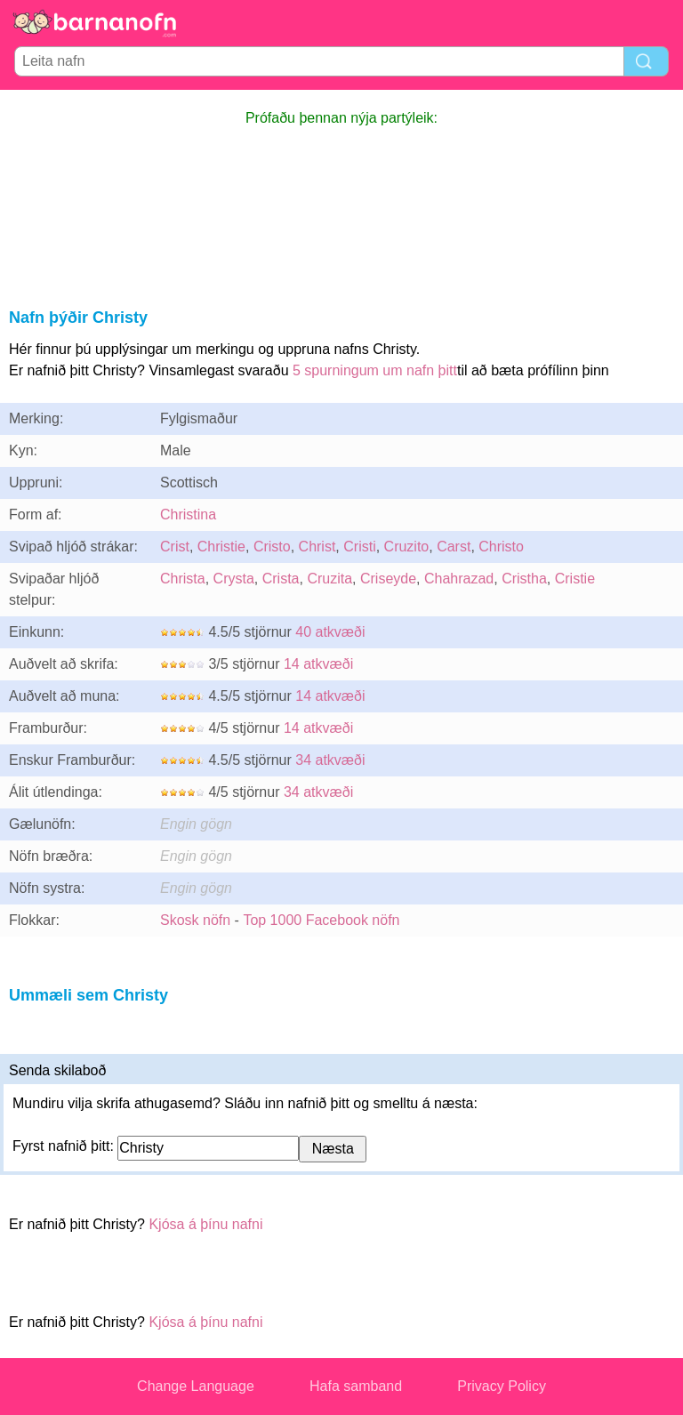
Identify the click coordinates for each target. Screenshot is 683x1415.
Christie (221, 546)
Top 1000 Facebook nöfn (321, 920)
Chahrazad (459, 578)
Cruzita (329, 578)
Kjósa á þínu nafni (205, 1224)
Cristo (272, 546)
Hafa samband (355, 1386)
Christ (317, 546)
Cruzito (407, 546)
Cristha (524, 578)
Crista (281, 578)
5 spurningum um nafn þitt (375, 370)
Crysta (233, 578)
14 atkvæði (318, 663)
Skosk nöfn (195, 920)
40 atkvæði (330, 631)
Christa (182, 578)
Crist (174, 546)
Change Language (195, 1386)
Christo (501, 546)
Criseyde (388, 578)
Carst (453, 546)
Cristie (575, 578)
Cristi (359, 546)
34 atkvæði (330, 760)
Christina (188, 514)
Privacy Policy (501, 1386)
